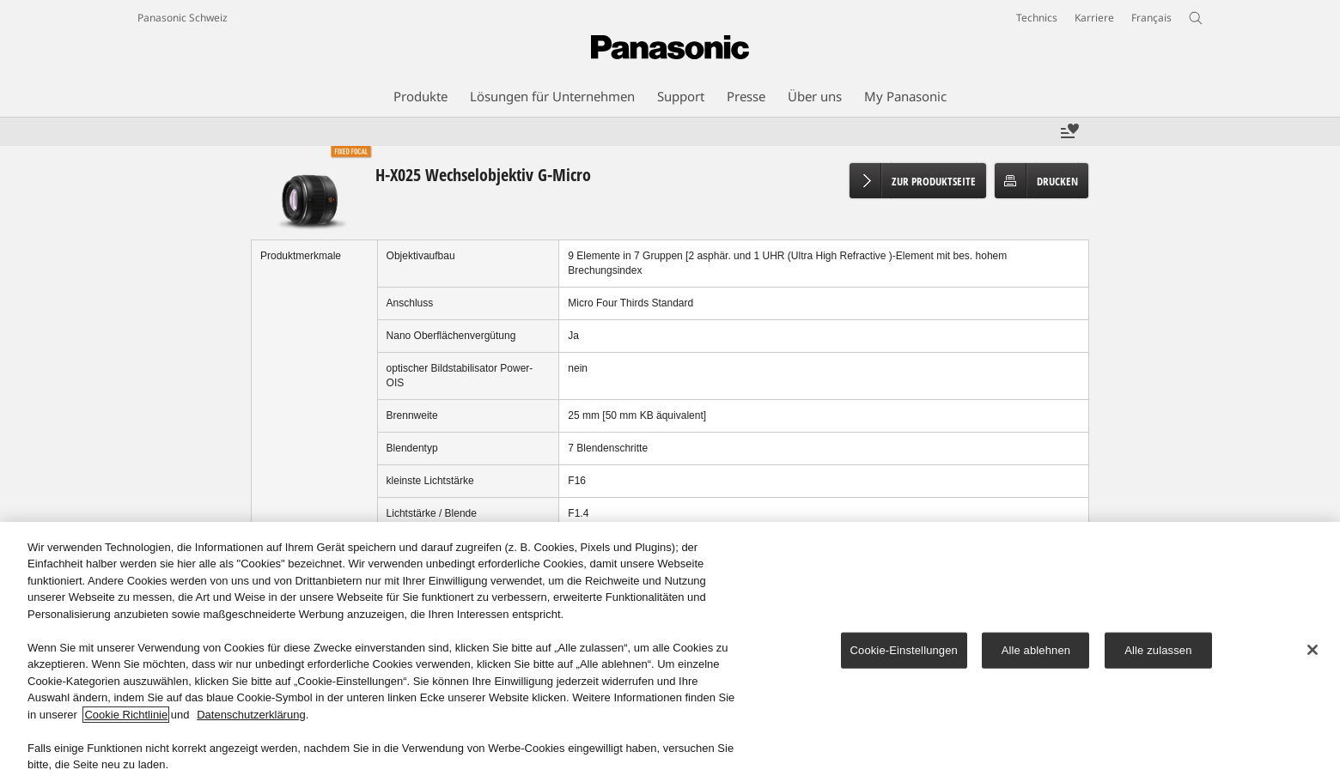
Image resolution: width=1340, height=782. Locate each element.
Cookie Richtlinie (126, 716)
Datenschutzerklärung (251, 716)
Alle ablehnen (1036, 652)
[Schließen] (1312, 651)
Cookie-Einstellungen (904, 652)
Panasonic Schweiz (182, 17)
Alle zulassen (1157, 652)
